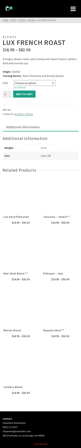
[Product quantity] (7, 94)
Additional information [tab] (23, 127)
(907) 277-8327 (10, 427)
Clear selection (20, 87)
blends (19, 114)
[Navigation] (73, 9)
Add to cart (24, 94)
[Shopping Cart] (9, 9)
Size (5, 83)
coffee (29, 114)
